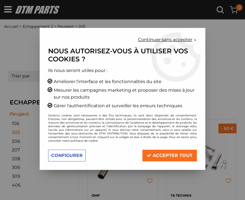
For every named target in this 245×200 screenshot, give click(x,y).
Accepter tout (169, 155)
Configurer (67, 155)
